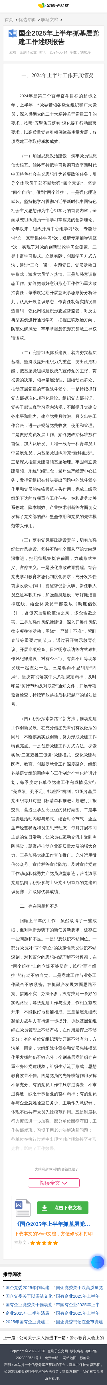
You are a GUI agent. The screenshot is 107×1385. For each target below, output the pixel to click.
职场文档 (49, 19)
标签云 (85, 1358)
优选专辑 (27, 19)
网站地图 (69, 1358)
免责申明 (51, 1358)
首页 (9, 19)
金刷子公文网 (57, 1351)
